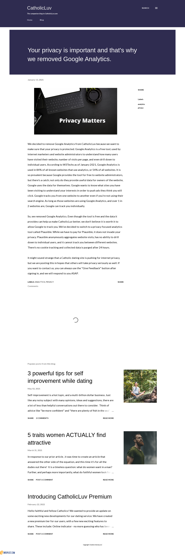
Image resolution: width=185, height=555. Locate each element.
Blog (42, 20)
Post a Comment (44, 480)
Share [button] (141, 90)
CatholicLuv (39, 8)
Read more (108, 418)
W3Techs (68, 164)
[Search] (145, 8)
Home (29, 20)
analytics (141, 104)
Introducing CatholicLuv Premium (70, 496)
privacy (140, 108)
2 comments (42, 418)
